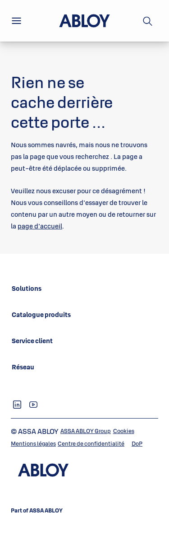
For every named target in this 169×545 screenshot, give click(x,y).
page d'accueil (40, 226)
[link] (26, 288)
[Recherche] (147, 20)
